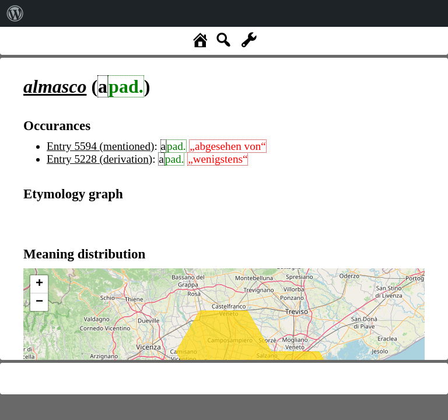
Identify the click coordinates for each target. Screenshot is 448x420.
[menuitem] (15, 13)
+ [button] (39, 284)
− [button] (39, 302)
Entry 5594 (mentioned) (100, 146)
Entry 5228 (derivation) (99, 159)
